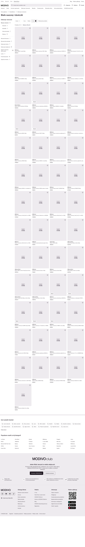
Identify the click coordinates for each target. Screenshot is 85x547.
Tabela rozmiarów (55, 523)
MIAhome (73, 474)
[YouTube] (6, 524)
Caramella (73, 472)
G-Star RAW (45, 472)
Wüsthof (30, 474)
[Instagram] (2, 524)
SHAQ (2, 476)
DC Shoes (73, 479)
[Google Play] (72, 533)
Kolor (34, 21)
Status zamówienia (22, 527)
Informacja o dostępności (56, 532)
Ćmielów (30, 472)
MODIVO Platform (38, 527)
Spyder (58, 479)
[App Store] (72, 536)
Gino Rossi (17, 470)
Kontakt (19, 539)
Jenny (72, 470)
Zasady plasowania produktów (57, 527)
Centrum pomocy (21, 536)
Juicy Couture (32, 476)
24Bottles (17, 472)
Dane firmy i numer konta (40, 525)
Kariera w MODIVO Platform (41, 530)
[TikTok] (13, 524)
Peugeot (58, 470)
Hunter (16, 476)
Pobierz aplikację (76, 1)
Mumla (44, 474)
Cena (24, 20)
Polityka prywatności (27, 544)
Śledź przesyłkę (21, 530)
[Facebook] (9, 524)
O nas (36, 523)
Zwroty (19, 525)
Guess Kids (3, 479)
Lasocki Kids (73, 476)
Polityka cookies (35, 544)
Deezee (30, 470)
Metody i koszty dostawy (23, 523)
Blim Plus (59, 472)
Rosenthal (59, 476)
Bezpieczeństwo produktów (57, 530)
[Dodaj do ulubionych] (30, 28)
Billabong (45, 470)
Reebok (44, 479)
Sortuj (18, 21)
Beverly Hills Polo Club (5, 474)
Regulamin (11, 544)
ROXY (2, 472)
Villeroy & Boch (60, 474)
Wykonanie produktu (42, 20)
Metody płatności (21, 532)
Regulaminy (37, 536)
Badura (16, 474)
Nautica (30, 479)
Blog (71, 1)
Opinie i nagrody (54, 536)
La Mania (3, 470)
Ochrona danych (42, 544)
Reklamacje (20, 534)
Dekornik (17, 479)
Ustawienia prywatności (18, 544)
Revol (44, 476)
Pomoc (82, 1)
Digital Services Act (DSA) (56, 534)
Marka (29, 20)
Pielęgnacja (53, 525)
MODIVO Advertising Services (41, 534)
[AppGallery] (72, 539)
